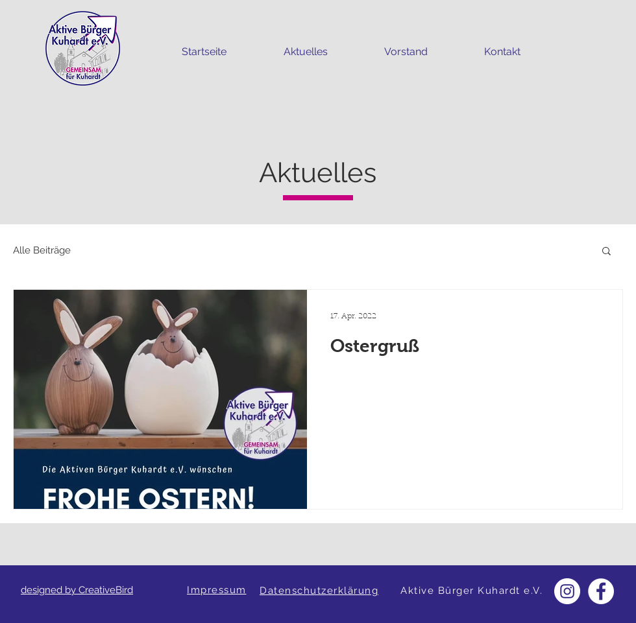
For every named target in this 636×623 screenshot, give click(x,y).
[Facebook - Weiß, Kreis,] (601, 591)
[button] (606, 252)
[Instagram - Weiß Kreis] (567, 591)
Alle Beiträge (42, 250)
